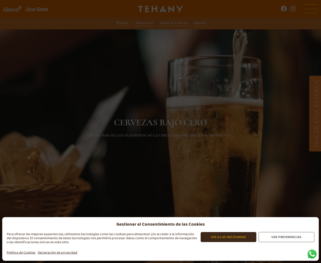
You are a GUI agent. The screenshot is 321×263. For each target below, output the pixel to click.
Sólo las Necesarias (228, 236)
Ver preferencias (286, 236)
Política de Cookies (21, 252)
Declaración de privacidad (57, 252)
